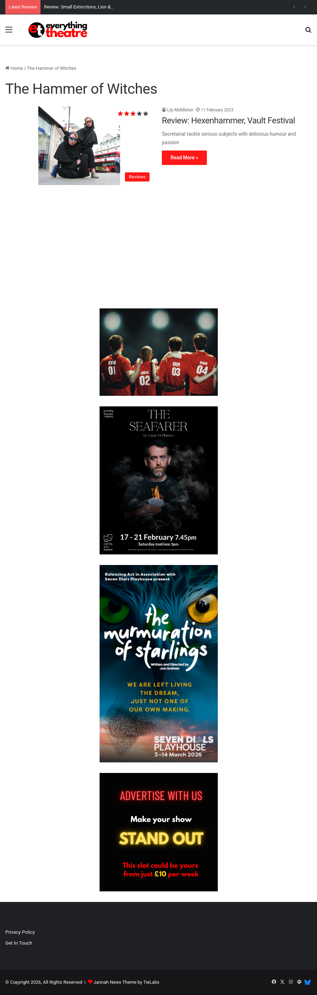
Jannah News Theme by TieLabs (126, 982)
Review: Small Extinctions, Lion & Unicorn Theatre (94, 7)
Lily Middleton (180, 110)
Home (14, 68)
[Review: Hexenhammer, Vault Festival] (79, 145)
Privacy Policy (20, 932)
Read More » (184, 157)
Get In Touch (18, 943)
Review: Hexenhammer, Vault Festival (228, 120)
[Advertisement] (158, 248)
